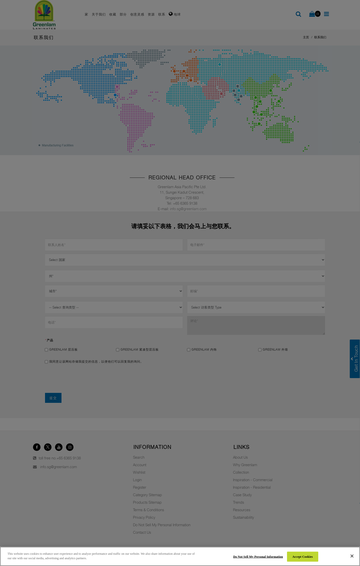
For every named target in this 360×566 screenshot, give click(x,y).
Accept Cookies (302, 556)
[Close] (352, 555)
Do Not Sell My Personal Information (258, 556)
